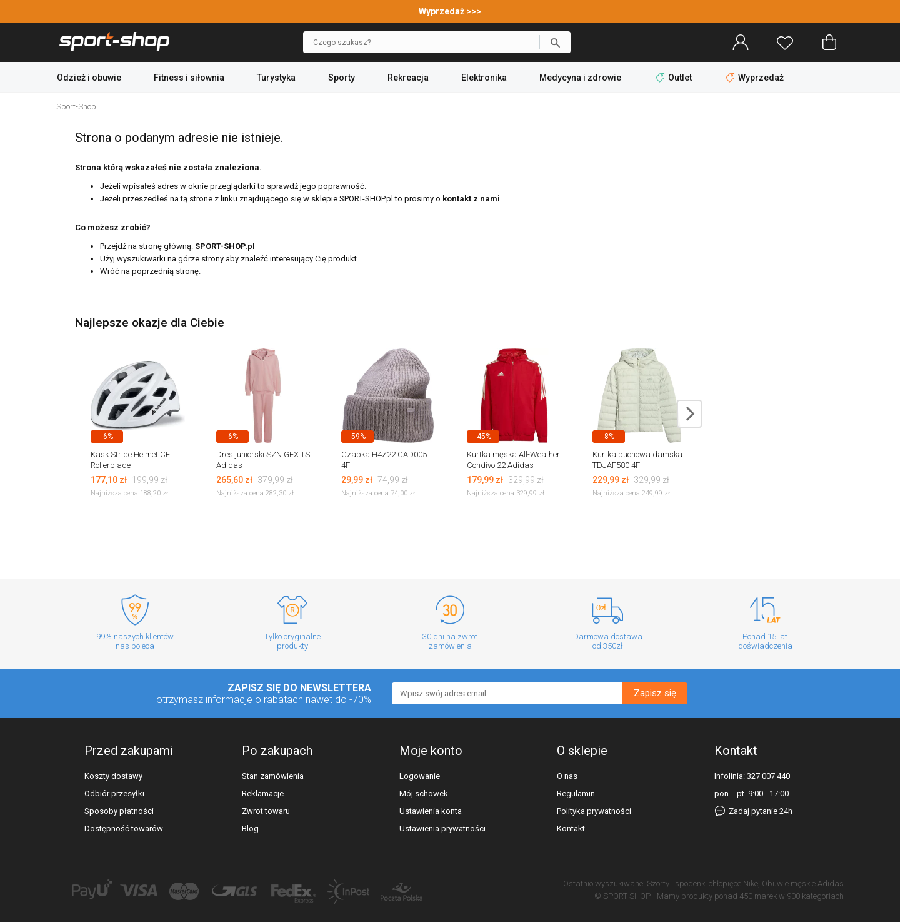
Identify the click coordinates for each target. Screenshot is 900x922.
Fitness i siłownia (189, 78)
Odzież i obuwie (89, 78)
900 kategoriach (815, 896)
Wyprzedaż (754, 78)
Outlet (674, 78)
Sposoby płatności (119, 811)
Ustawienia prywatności (442, 828)
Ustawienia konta (430, 811)
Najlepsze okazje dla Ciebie (149, 322)
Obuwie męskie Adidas (803, 883)
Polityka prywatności (594, 811)
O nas (567, 776)
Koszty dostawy (113, 776)
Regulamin (576, 793)
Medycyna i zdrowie (580, 78)
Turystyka (276, 78)
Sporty (341, 78)
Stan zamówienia (273, 776)
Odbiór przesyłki (114, 793)
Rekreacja (408, 78)
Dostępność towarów (123, 828)
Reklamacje (263, 793)
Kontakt (571, 828)
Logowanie (419, 776)
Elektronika (484, 78)
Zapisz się (655, 693)
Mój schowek (423, 793)
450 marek (758, 896)
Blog (250, 828)
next (689, 414)
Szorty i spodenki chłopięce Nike (702, 883)
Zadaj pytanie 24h (753, 811)
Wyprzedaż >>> (450, 11)
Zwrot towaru (266, 811)
